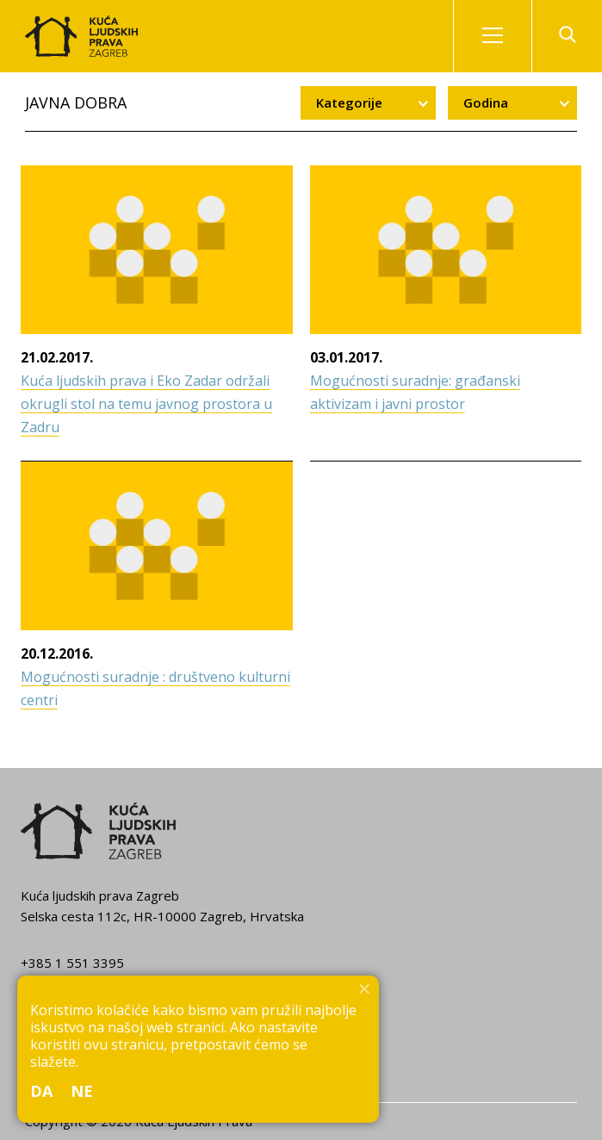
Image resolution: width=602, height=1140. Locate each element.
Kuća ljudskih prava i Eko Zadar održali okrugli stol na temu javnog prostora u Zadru (146, 404)
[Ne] (363, 988)
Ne (82, 1091)
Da (41, 1091)
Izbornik (507, 36)
